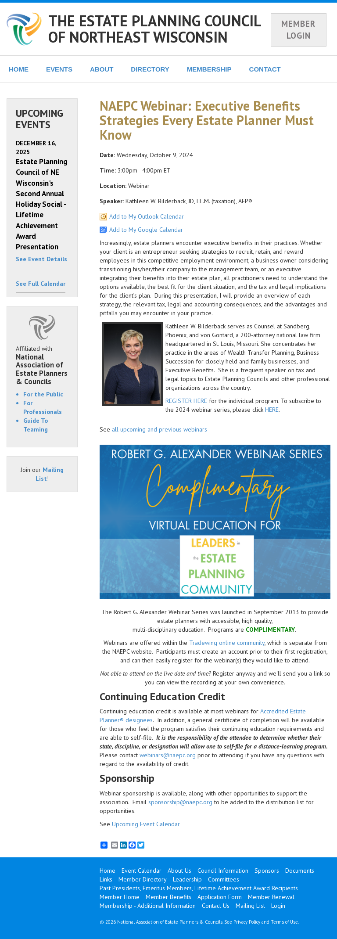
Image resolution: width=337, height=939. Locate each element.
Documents (299, 870)
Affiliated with (42, 365)
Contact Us (215, 906)
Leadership (187, 879)
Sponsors (267, 870)
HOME (19, 69)
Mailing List (250, 906)
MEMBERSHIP (209, 69)
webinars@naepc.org (168, 755)
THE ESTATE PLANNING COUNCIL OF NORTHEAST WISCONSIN (154, 29)
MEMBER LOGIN (298, 29)
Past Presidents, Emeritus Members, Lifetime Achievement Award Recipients (199, 888)
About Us (179, 870)
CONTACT (265, 69)
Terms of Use (284, 922)
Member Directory (142, 879)
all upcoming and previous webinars (159, 429)
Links (106, 879)
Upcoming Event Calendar (146, 824)
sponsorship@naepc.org (180, 802)
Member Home (120, 897)
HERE (272, 410)
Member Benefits (168, 897)
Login (278, 906)
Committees (223, 879)
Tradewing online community (227, 643)
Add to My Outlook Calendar (146, 216)
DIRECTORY (150, 69)
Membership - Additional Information (148, 906)
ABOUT (101, 69)
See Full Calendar (40, 284)
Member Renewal (271, 897)
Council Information (222, 870)
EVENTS (59, 69)
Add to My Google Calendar (146, 230)
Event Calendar (141, 870)
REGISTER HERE (186, 401)
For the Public (43, 394)
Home (107, 870)
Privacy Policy (246, 922)
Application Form (219, 897)
